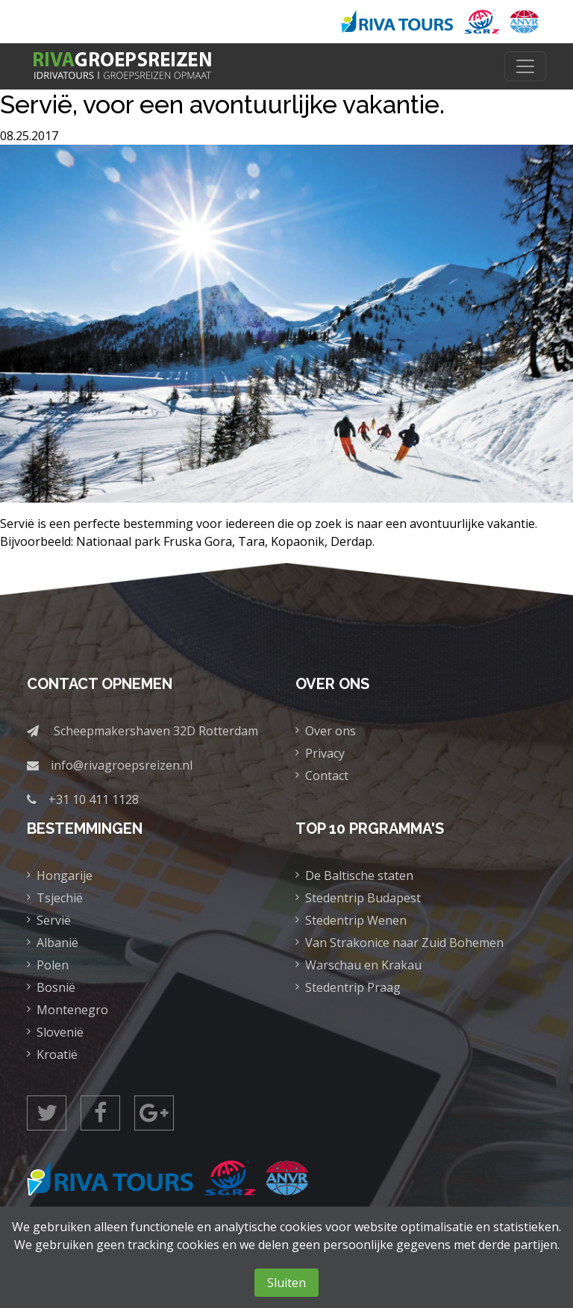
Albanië (57, 942)
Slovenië (60, 1032)
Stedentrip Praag (353, 987)
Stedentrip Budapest (363, 898)
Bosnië (56, 987)
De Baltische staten (359, 875)
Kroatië (57, 1054)
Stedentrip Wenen (356, 920)
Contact (326, 775)
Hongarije (65, 875)
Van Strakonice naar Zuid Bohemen (404, 942)
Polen (53, 965)
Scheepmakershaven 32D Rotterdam (156, 731)
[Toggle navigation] (525, 66)
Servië (54, 920)
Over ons (330, 731)
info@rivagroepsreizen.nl (121, 765)
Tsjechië (60, 898)
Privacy (325, 753)
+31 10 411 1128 (93, 799)
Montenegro (72, 1010)
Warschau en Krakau (363, 965)
